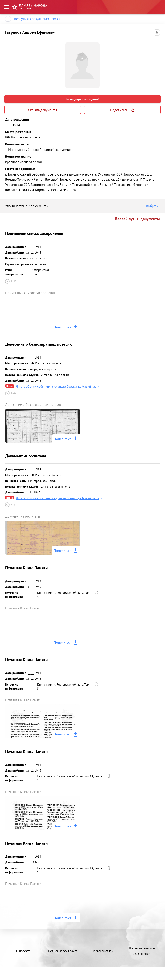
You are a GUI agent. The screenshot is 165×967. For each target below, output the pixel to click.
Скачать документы (43, 110)
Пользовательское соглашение (142, 951)
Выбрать (153, 206)
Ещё (10, 281)
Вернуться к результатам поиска (37, 19)
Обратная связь (102, 951)
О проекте (23, 951)
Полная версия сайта (62, 951)
